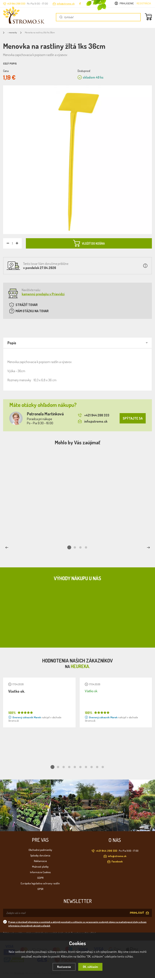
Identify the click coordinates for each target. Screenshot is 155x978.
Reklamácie (40, 860)
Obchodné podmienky (40, 849)
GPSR (40, 888)
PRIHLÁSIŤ (137, 912)
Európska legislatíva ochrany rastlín (40, 882)
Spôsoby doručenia (40, 854)
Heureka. (80, 666)
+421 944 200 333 (93, 415)
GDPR (40, 877)
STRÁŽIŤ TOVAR (27, 305)
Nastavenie (63, 967)
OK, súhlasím (91, 967)
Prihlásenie (127, 3)
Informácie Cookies (40, 871)
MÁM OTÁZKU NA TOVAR (32, 311)
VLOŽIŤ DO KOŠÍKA (89, 243)
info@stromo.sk (65, 3)
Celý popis (10, 63)
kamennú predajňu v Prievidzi (43, 294)
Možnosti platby (40, 866)
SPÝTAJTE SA (133, 418)
